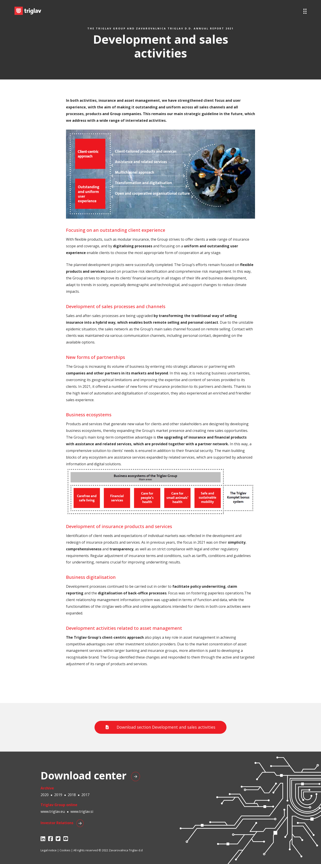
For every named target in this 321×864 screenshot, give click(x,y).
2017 (85, 794)
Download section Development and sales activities (160, 727)
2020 (45, 794)
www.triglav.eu (53, 811)
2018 (72, 794)
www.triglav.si (81, 811)
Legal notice (49, 850)
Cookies (65, 850)
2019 (58, 794)
